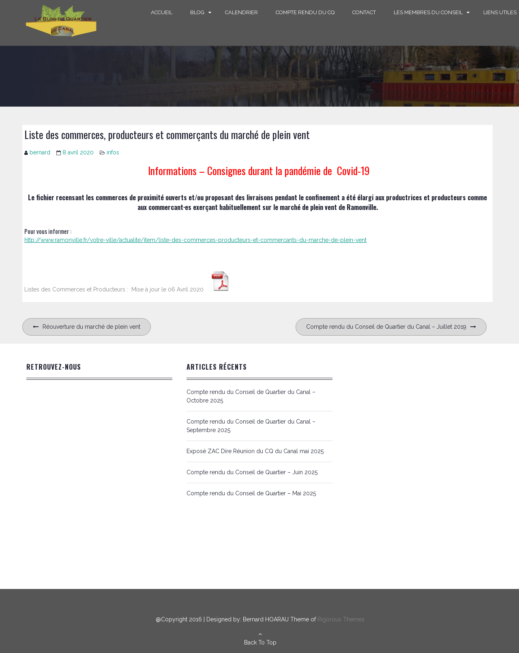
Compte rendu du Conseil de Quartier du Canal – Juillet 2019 (386, 326)
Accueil (161, 12)
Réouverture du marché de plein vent (91, 326)
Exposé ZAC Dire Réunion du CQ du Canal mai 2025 (255, 451)
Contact (364, 12)
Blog (197, 12)
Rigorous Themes (341, 619)
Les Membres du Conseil (428, 12)
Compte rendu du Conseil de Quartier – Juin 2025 (252, 472)
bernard (40, 152)
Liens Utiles (500, 12)
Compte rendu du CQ (305, 12)
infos (113, 152)
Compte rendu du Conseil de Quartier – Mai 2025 (251, 493)
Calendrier (241, 12)
